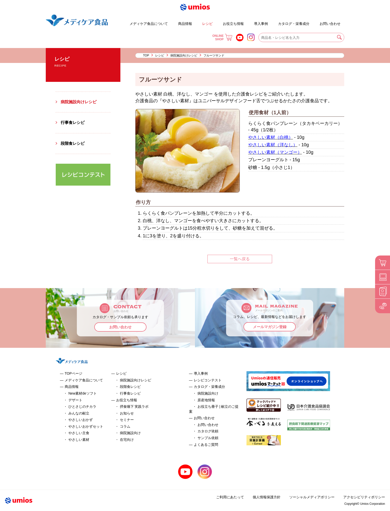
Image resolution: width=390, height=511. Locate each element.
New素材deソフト (82, 393)
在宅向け (127, 440)
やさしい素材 (78, 440)
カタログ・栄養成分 (293, 24)
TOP (146, 55)
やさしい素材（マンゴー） (275, 152)
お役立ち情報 (233, 24)
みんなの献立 (78, 413)
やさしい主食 (78, 433)
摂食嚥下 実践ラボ (134, 407)
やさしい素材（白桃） (270, 137)
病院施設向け (130, 433)
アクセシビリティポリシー (364, 497)
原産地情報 (206, 400)
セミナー (127, 420)
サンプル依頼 (207, 438)
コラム (125, 426)
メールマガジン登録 (270, 327)
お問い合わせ (330, 24)
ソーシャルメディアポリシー (312, 497)
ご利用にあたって (230, 497)
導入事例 (261, 24)
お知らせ (127, 413)
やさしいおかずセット (85, 426)
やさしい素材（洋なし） (272, 144)
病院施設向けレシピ (183, 55)
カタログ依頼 (207, 431)
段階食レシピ (73, 143)
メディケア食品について (149, 24)
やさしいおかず (80, 420)
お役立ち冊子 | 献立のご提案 (274, 21)
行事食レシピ (73, 122)
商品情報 (185, 24)
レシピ (207, 24)
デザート (115, 21)
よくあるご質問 (315, 21)
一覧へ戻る (240, 259)
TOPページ (73, 373)
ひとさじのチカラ (82, 407)
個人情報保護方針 (267, 497)
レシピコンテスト (208, 380)
